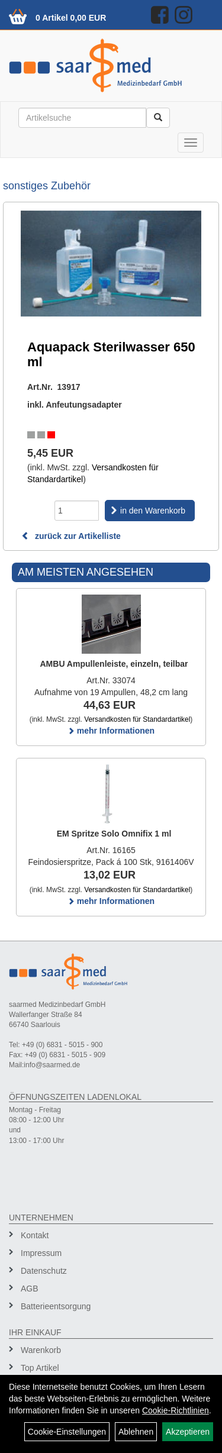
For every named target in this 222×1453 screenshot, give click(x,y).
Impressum (41, 1253)
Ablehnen (135, 1431)
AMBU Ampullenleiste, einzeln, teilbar (114, 664)
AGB (29, 1288)
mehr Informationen (111, 730)
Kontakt (35, 1235)
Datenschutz (44, 1271)
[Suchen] (158, 118)
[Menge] (76, 511)
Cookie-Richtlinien (175, 1410)
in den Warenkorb (152, 510)
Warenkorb (41, 1350)
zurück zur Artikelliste (71, 536)
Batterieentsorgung (56, 1306)
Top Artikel (40, 1368)
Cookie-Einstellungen (67, 1431)
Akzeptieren (188, 1431)
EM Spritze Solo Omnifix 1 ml (114, 833)
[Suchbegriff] (82, 118)
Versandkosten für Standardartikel (137, 719)
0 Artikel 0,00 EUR (71, 17)
